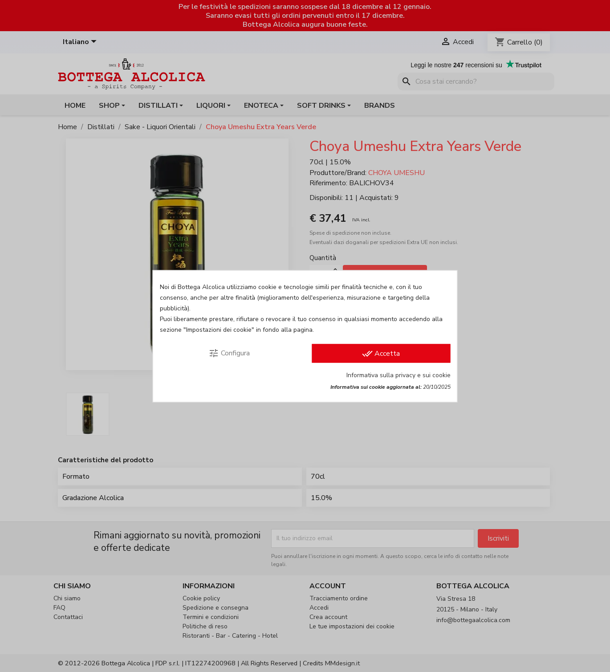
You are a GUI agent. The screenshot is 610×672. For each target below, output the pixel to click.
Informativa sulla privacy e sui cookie (398, 375)
